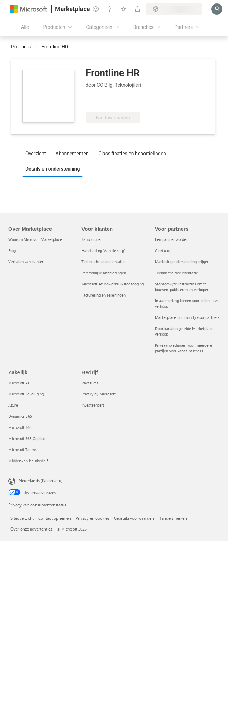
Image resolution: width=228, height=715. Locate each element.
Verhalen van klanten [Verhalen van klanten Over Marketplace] (26, 261)
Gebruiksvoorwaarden (134, 518)
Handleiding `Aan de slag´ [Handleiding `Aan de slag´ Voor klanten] (103, 250)
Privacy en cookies (92, 518)
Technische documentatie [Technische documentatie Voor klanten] (103, 261)
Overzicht (35, 153)
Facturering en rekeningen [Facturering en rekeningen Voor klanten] (103, 295)
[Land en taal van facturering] (174, 9)
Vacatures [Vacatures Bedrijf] (90, 382)
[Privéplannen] (137, 9)
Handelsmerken (172, 518)
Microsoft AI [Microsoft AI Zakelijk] (18, 382)
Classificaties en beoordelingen (132, 153)
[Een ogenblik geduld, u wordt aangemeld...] (217, 9)
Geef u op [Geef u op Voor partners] (163, 250)
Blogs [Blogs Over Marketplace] (12, 250)
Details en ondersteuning (52, 169)
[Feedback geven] (95, 9)
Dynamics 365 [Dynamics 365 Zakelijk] (20, 416)
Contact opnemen (54, 518)
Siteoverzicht (22, 518)
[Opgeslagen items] (123, 9)
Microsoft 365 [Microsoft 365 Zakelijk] (20, 427)
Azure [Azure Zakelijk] (13, 405)
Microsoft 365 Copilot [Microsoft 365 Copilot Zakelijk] (26, 438)
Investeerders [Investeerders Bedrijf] (92, 405)
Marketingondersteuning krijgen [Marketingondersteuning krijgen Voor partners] (182, 261)
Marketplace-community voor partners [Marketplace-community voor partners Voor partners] (187, 317)
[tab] (37, 153)
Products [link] (21, 46)
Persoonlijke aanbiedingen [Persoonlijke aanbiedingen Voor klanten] (103, 272)
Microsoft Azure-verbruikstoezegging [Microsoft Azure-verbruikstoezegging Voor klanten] (112, 283)
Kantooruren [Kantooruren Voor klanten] (91, 239)
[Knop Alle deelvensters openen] (21, 27)
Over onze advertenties (31, 529)
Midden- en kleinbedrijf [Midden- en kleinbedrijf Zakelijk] (28, 460)
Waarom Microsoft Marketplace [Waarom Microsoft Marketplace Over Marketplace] (35, 239)
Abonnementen (71, 153)
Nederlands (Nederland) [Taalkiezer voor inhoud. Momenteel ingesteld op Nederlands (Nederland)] (41, 480)
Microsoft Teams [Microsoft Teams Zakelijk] (22, 449)
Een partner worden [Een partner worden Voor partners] (171, 239)
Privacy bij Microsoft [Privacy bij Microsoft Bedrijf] (98, 393)
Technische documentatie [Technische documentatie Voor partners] (176, 272)
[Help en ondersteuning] (109, 9)
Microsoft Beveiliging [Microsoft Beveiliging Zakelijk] (26, 393)
